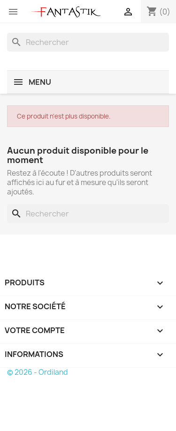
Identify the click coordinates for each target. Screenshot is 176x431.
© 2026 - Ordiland (37, 372)
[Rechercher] (88, 42)
